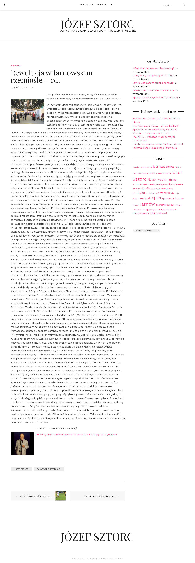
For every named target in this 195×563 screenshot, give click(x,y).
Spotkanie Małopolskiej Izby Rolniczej (154, 129)
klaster (152, 179)
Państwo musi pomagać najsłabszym (154, 90)
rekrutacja (175, 193)
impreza (166, 173)
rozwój (135, 199)
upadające (151, 209)
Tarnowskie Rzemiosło (48, 469)
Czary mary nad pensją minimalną (153, 75)
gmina (146, 173)
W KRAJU (102, 4)
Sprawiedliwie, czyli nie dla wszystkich (155, 97)
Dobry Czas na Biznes (156, 133)
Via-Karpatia (163, 209)
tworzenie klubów (165, 205)
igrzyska (158, 173)
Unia (143, 210)
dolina (170, 166)
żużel (164, 213)
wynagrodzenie (140, 213)
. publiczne (137, 167)
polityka (139, 193)
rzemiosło (145, 198)
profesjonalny (151, 193)
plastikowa (148, 188)
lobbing (172, 180)
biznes (159, 166)
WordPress (90, 558)
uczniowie (137, 210)
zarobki (158, 213)
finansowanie (138, 173)
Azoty (149, 167)
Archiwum (16, 66)
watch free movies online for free (152, 144)
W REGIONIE (86, 4)
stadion (181, 199)
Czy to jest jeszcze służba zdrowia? (153, 82)
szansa (135, 205)
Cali (108, 558)
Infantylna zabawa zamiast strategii (153, 68)
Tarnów (147, 204)
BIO (113, 4)
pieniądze (161, 184)
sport (156, 198)
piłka (170, 184)
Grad (152, 173)
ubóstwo (178, 205)
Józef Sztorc (21, 469)
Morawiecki (137, 185)
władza (151, 213)
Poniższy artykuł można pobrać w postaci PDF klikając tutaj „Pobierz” (77, 434)
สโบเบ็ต (137, 133)
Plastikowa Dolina (164, 188)
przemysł (164, 192)
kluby (166, 180)
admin (17, 87)
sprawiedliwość (169, 198)
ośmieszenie (148, 184)
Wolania (172, 210)
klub (160, 179)
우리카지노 (139, 136)
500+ (144, 167)
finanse (178, 167)
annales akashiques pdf (146, 118)
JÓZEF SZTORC (97, 23)
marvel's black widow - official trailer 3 (155, 125)
